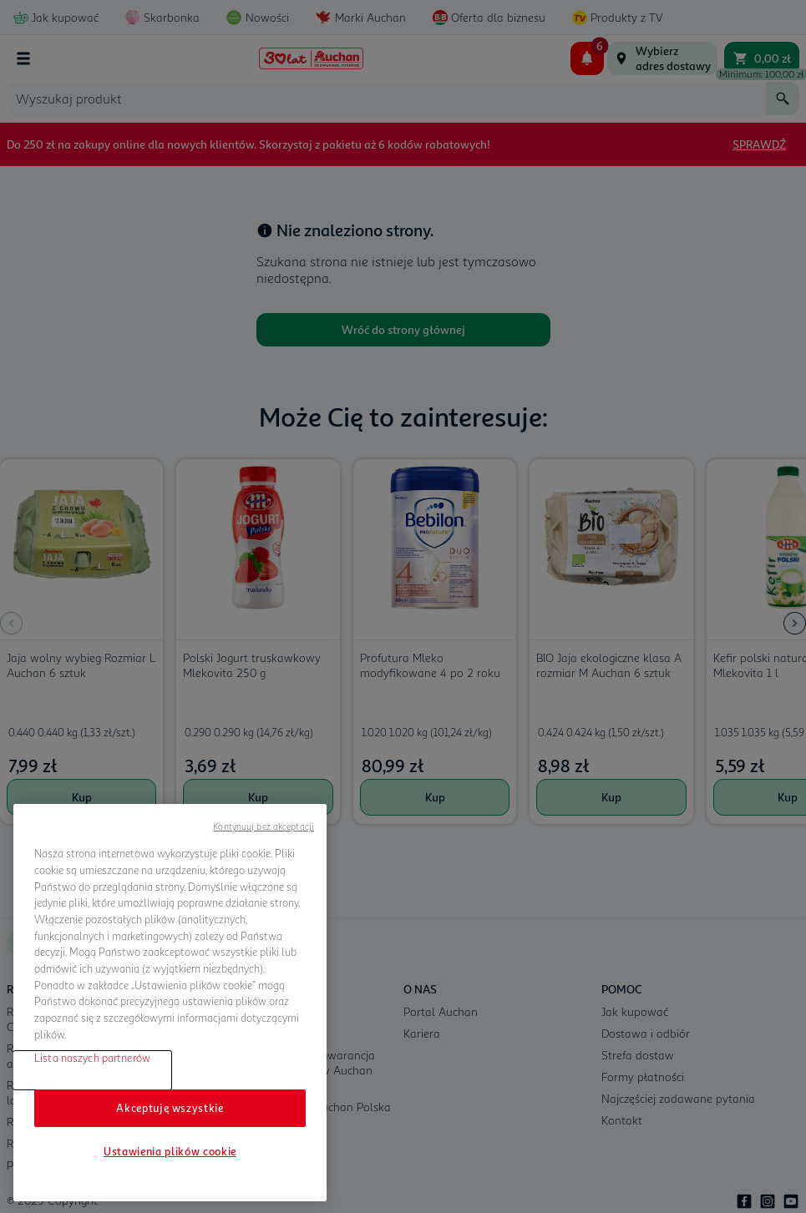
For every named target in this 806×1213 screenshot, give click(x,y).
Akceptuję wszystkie (169, 1107)
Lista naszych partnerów (92, 1057)
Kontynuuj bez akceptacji (263, 826)
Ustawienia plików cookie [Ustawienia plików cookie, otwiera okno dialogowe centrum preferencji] (170, 1151)
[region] (170, 1002)
